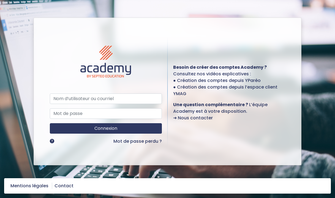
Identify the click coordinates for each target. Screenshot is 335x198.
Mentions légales (29, 186)
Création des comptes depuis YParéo (219, 80)
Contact (64, 186)
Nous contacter (195, 118)
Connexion (105, 128)
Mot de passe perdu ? (137, 141)
